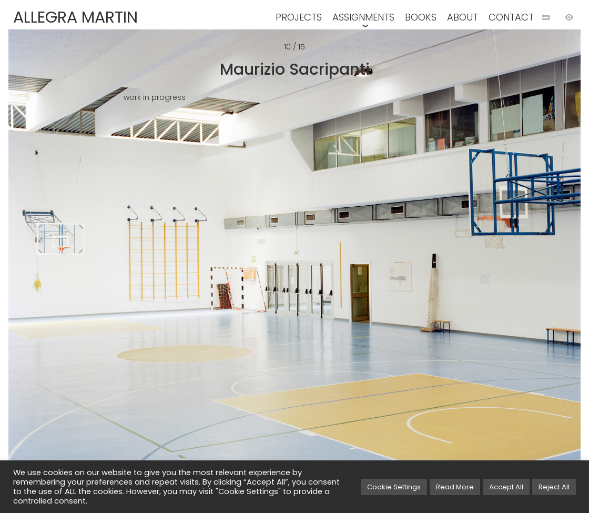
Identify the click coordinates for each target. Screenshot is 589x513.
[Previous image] (147, 273)
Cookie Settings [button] (394, 487)
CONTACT (511, 17)
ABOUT (462, 17)
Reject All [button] (554, 487)
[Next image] (441, 273)
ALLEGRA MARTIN (75, 17)
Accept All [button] (506, 487)
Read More (455, 487)
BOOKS (420, 17)
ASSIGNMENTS (363, 17)
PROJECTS (299, 17)
